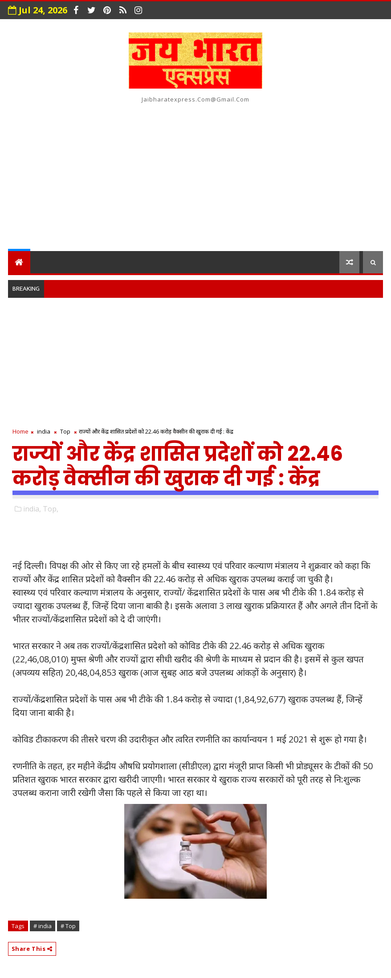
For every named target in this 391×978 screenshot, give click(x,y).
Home (20, 431)
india (43, 431)
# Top (68, 926)
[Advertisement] (195, 175)
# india (42, 926)
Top (65, 431)
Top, (50, 509)
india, (32, 509)
